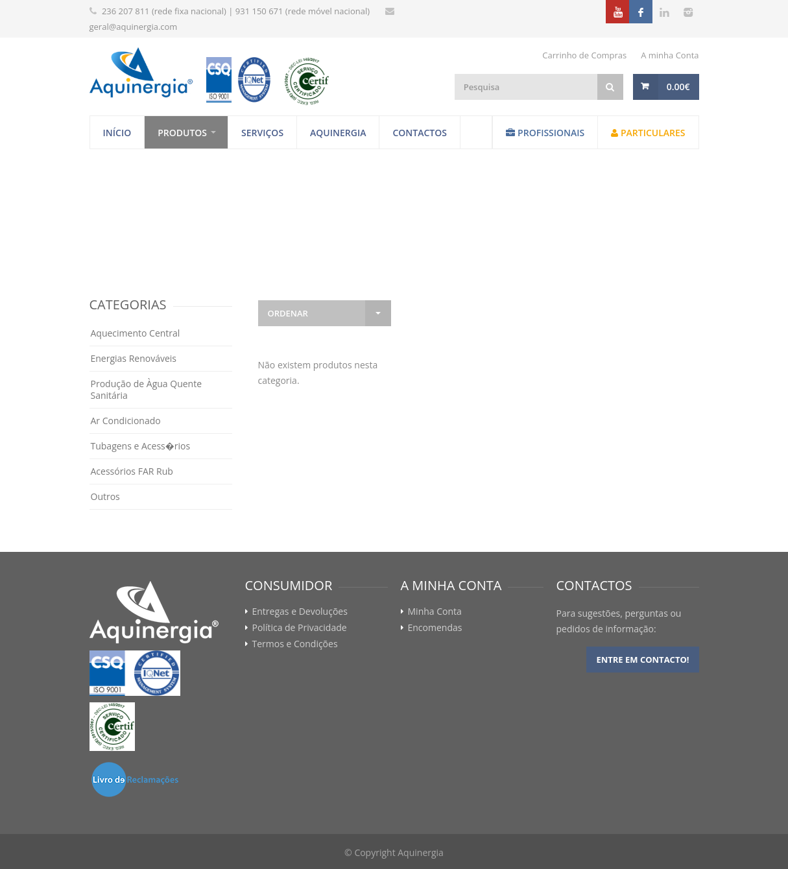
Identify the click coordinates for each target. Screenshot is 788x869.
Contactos (419, 132)
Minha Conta (435, 611)
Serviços (262, 132)
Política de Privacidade (299, 628)
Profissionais (545, 132)
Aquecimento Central (135, 333)
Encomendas (435, 628)
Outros (105, 496)
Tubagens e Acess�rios (141, 446)
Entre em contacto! (642, 659)
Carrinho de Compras (584, 55)
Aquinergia (338, 132)
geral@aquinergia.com (134, 26)
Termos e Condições (295, 644)
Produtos (182, 132)
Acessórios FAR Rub (132, 471)
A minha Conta (669, 55)
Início (117, 132)
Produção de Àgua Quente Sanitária (146, 389)
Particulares (648, 132)
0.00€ (678, 86)
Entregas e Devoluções (300, 611)
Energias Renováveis (134, 358)
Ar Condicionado (126, 420)
